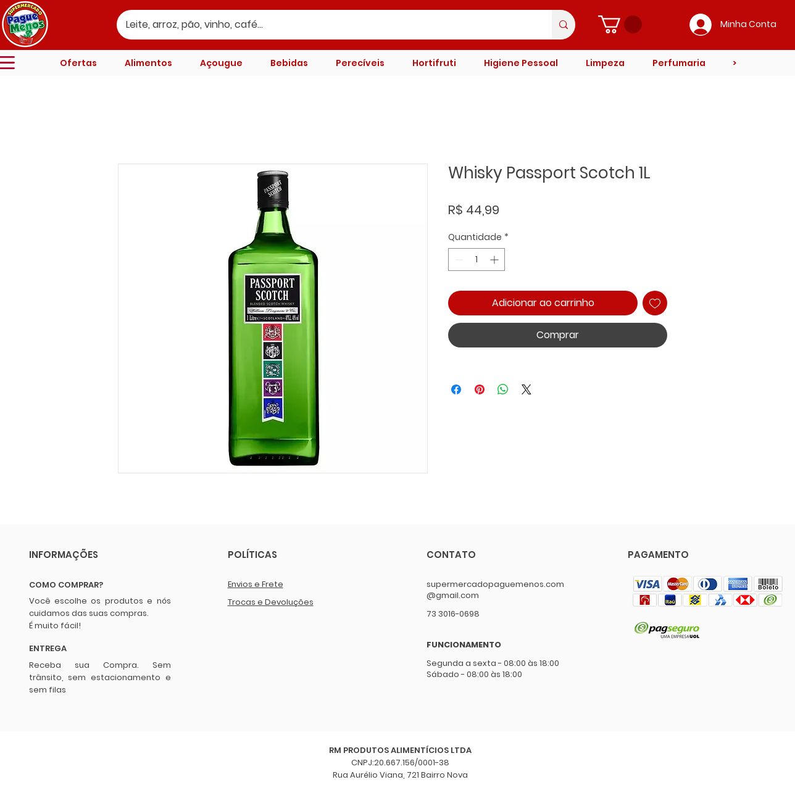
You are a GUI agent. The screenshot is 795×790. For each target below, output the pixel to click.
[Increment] (495, 259)
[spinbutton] (476, 259)
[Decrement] (457, 259)
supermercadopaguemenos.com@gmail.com (495, 589)
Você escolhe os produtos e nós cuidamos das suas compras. (100, 607)
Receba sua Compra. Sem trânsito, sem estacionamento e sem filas (100, 677)
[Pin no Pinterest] (479, 389)
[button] (620, 24)
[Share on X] (526, 389)
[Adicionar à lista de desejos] (655, 303)
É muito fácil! (55, 625)
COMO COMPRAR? (66, 585)
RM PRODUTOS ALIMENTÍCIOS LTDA (400, 750)
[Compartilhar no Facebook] (456, 389)
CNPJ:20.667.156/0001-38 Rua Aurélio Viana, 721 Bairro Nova (400, 769)
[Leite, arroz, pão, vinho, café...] (326, 25)
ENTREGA (48, 648)
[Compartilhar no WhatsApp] (503, 389)
